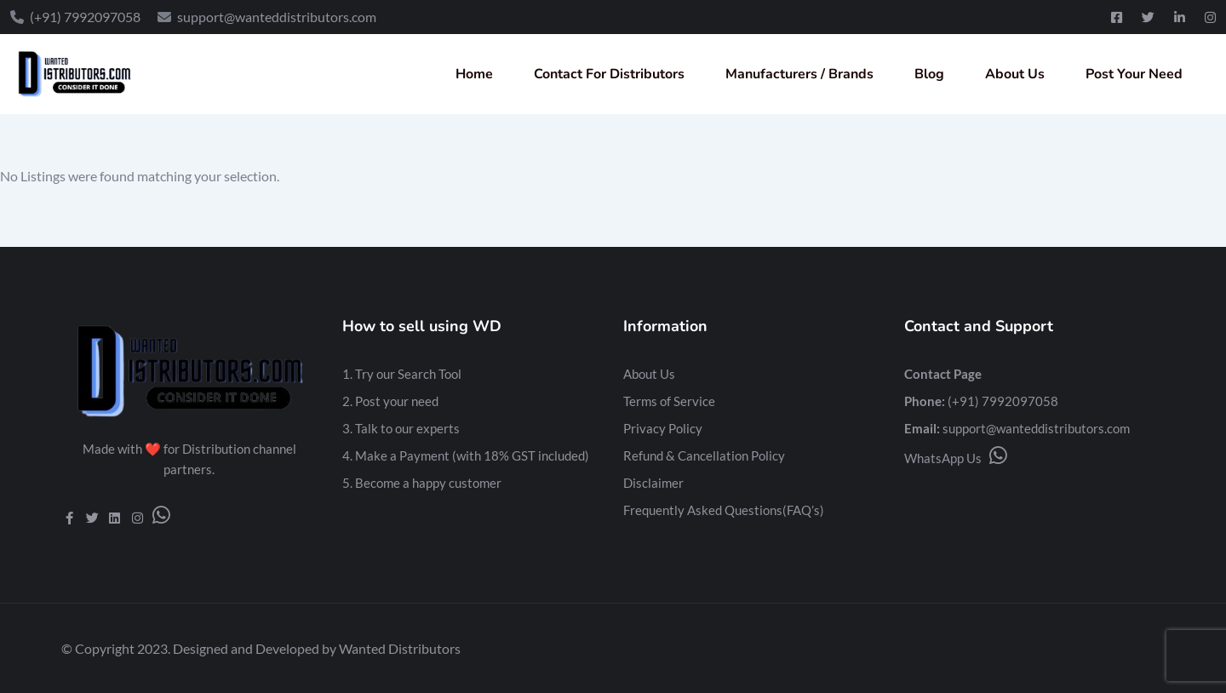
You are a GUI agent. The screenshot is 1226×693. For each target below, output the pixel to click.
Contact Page (943, 373)
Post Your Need (1134, 74)
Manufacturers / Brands (799, 74)
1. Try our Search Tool (401, 373)
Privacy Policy (662, 428)
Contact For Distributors (609, 74)
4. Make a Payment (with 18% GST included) (465, 455)
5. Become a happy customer (421, 482)
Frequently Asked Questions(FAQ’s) (723, 510)
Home (474, 74)
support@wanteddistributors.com (1036, 428)
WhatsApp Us (955, 458)
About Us (1015, 74)
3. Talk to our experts (401, 428)
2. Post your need (390, 401)
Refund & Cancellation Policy (704, 455)
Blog (929, 74)
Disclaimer (653, 482)
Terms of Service (669, 401)
